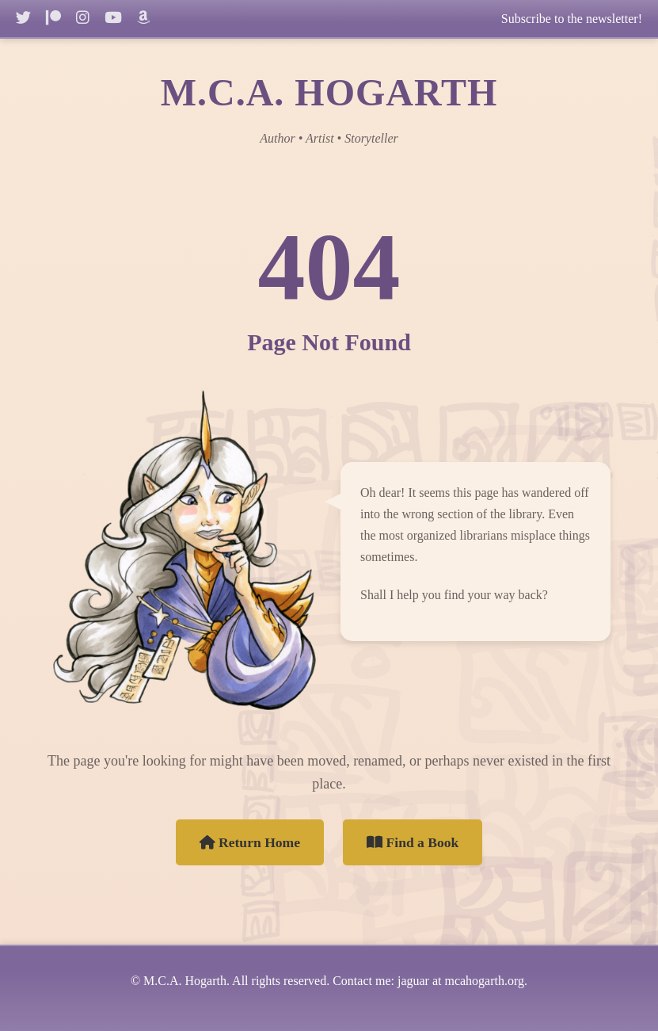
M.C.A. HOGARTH (329, 92)
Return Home (250, 842)
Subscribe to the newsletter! (571, 18)
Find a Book (412, 842)
